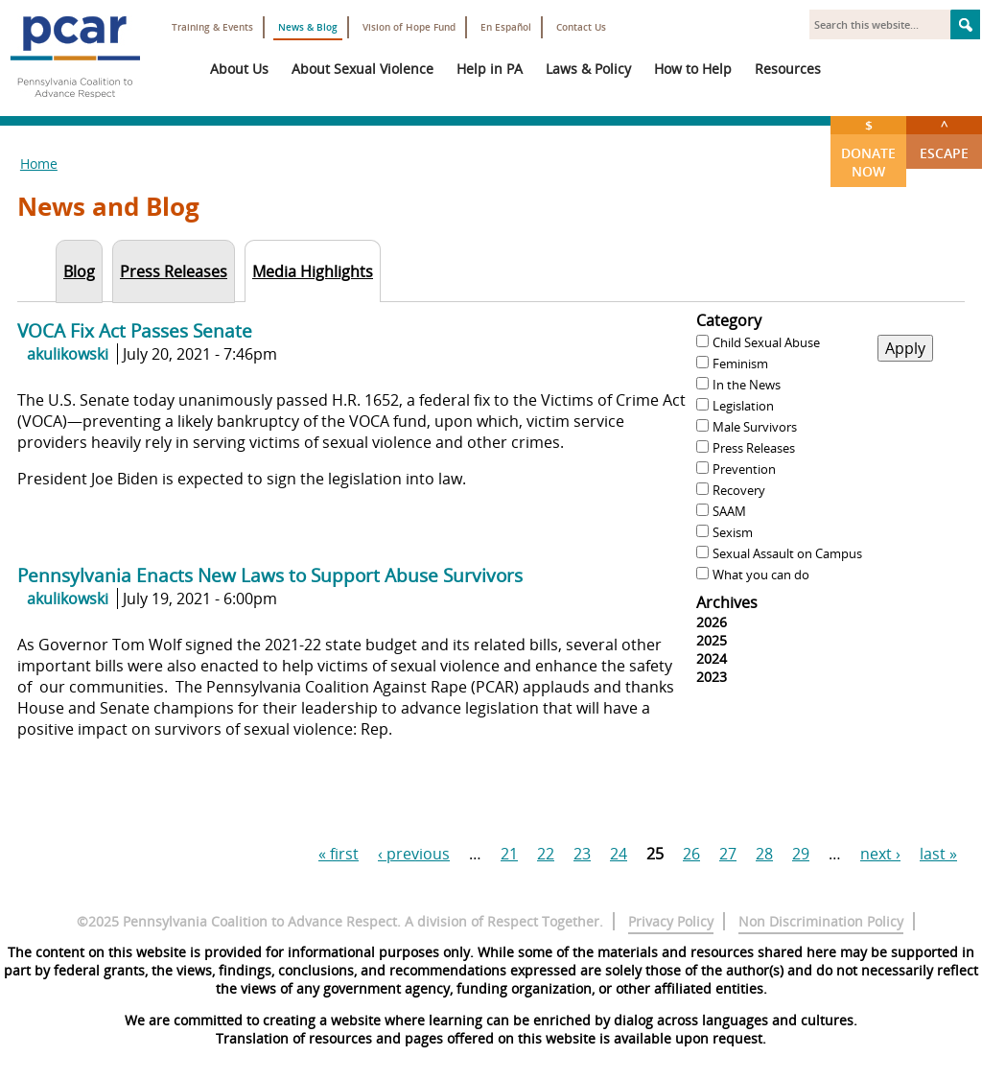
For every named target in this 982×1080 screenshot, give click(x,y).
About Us (239, 68)
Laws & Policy (588, 68)
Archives (727, 602)
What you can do (761, 574)
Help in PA (489, 68)
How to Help (693, 68)
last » (938, 853)
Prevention (744, 469)
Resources (788, 68)
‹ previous (414, 853)
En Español (505, 27)
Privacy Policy (670, 921)
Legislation (743, 405)
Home (39, 163)
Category (728, 320)
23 (582, 853)
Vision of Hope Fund (409, 27)
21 (509, 853)
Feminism (740, 363)
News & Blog (308, 27)
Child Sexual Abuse (766, 342)
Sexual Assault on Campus (787, 553)
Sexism (733, 532)
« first (338, 853)
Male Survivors (755, 426)
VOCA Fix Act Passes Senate (134, 330)
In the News (747, 384)
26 (691, 853)
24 (618, 853)
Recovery (739, 490)
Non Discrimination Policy (820, 921)
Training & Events (212, 27)
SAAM (729, 511)
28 (764, 853)
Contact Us (581, 27)
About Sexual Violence (362, 68)
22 (545, 853)
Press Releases (754, 448)
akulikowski (67, 353)
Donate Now (868, 148)
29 (800, 853)
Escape (944, 139)
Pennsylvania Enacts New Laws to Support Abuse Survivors (270, 575)
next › (880, 853)
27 (727, 853)
